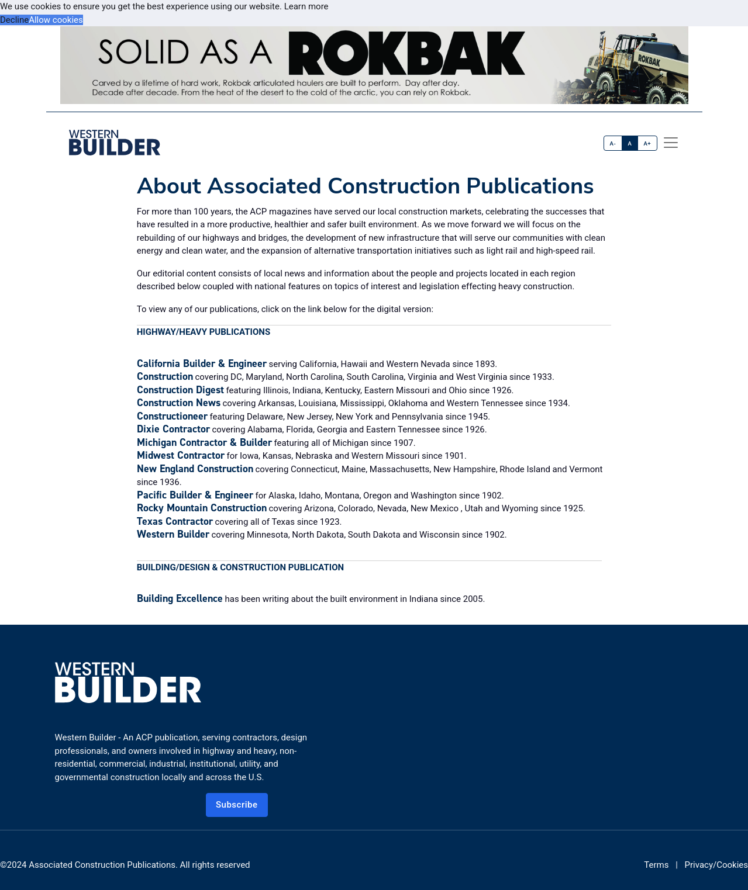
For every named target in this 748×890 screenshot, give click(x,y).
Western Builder (173, 534)
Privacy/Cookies (716, 865)
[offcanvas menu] (671, 142)
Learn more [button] (306, 6)
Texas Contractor (175, 521)
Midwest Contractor (181, 455)
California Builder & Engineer (202, 363)
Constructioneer (172, 416)
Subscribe (237, 804)
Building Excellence (180, 598)
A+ (647, 143)
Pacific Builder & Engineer (195, 495)
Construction (165, 376)
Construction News (178, 403)
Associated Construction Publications (102, 865)
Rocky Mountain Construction (202, 508)
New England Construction (195, 469)
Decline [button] (14, 20)
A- (613, 143)
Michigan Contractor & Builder (204, 442)
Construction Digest (180, 390)
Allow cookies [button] (56, 20)
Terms (656, 865)
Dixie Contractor (173, 429)
